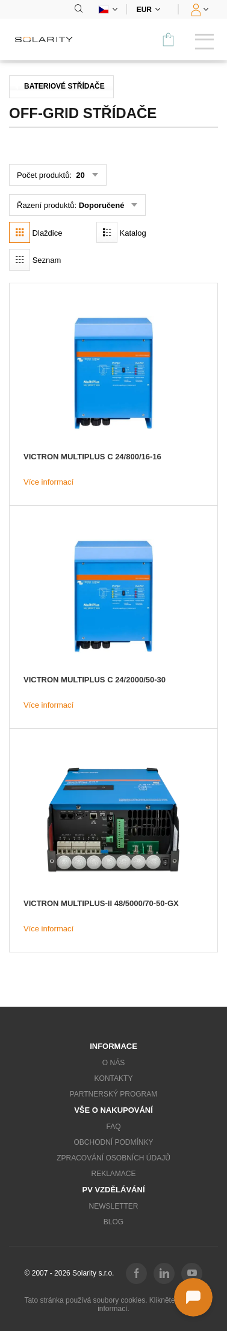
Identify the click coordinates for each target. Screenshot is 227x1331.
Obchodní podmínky (113, 1142)
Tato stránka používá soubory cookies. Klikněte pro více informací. (113, 1304)
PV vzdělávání (113, 1189)
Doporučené (102, 205)
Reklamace (113, 1173)
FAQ (113, 1126)
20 (79, 175)
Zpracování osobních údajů (113, 1158)
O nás (113, 1063)
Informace (113, 1046)
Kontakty (114, 1078)
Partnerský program (114, 1094)
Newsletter (113, 1206)
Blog (113, 1222)
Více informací (48, 481)
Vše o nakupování (113, 1110)
